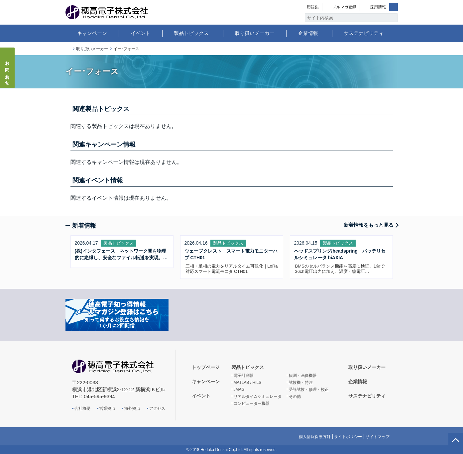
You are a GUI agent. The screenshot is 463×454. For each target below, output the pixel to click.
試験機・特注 (301, 382)
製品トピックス (191, 33)
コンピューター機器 (252, 403)
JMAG (239, 389)
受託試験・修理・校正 (309, 389)
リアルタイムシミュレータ (258, 396)
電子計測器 (244, 375)
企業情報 (308, 33)
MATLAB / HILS (248, 382)
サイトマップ (378, 436)
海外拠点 (132, 408)
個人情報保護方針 (315, 436)
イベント (141, 33)
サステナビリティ (364, 33)
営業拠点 (107, 408)
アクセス (157, 408)
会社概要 (82, 408)
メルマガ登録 (344, 7)
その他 (295, 396)
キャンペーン (92, 33)
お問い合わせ (7, 71)
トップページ (68, 49)
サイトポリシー (348, 436)
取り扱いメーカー (255, 33)
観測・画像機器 (303, 375)
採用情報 (378, 7)
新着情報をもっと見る (369, 224)
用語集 (313, 7)
